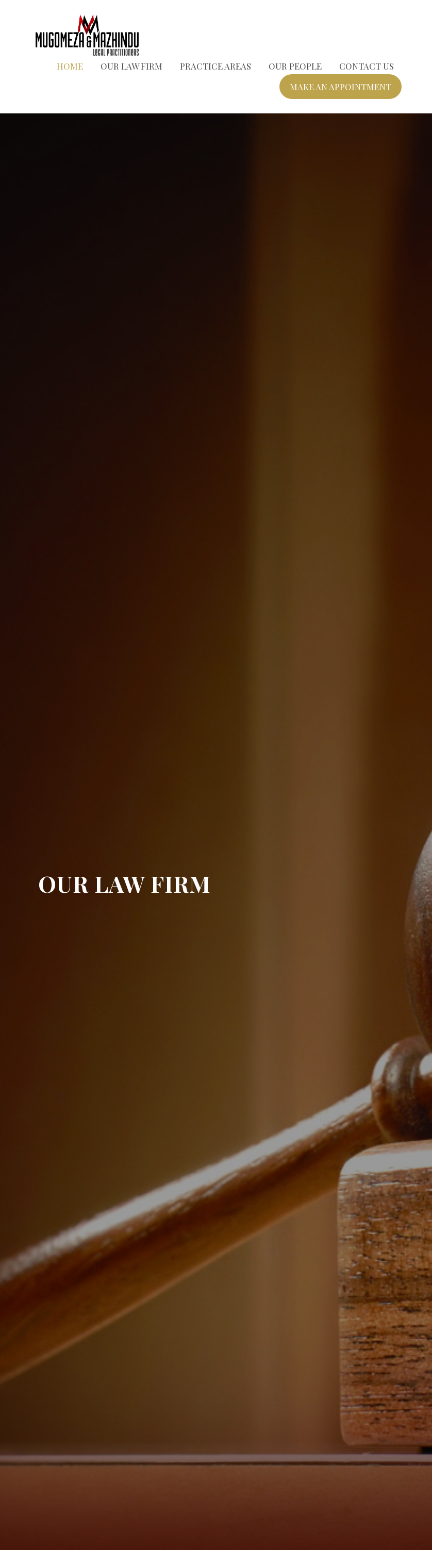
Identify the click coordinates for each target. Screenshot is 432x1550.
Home (70, 66)
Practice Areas (215, 66)
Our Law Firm (131, 66)
